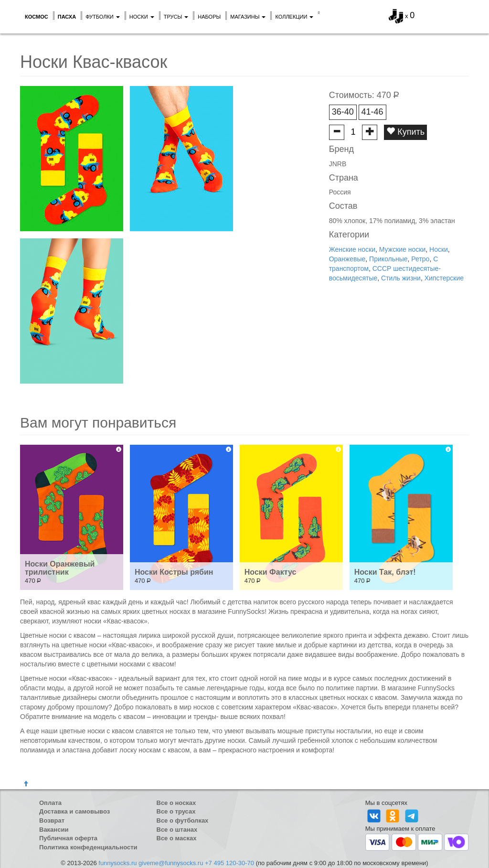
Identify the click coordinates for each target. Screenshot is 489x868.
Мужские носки (402, 249)
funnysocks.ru (117, 863)
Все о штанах (177, 829)
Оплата (50, 802)
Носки (141, 17)
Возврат (51, 820)
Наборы (209, 17)
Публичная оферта (68, 838)
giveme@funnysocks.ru (170, 863)
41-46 (372, 112)
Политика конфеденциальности (88, 847)
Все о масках (177, 838)
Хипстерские (444, 278)
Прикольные (388, 259)
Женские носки (352, 249)
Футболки (102, 17)
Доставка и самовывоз (74, 811)
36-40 (343, 112)
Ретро (420, 259)
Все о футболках (183, 820)
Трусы (176, 17)
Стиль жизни (401, 278)
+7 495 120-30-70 (229, 863)
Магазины (248, 17)
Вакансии (53, 829)
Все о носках (176, 802)
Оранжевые (347, 259)
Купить (405, 132)
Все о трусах (176, 811)
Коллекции (294, 17)
